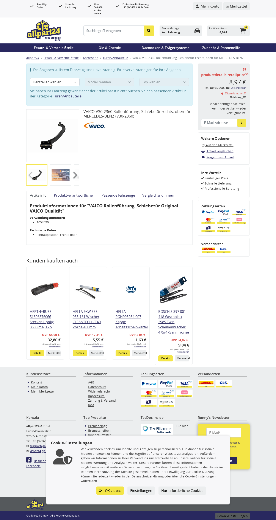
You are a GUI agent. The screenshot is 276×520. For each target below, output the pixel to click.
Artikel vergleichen (217, 151)
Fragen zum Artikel (217, 157)
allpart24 (32, 58)
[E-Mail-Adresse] (241, 123)
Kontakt (36, 382)
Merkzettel (54, 353)
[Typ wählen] (164, 82)
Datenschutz (97, 387)
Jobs (91, 405)
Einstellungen (141, 490)
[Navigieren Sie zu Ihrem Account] (207, 6)
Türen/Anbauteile (115, 58)
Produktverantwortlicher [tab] (74, 195)
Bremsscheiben (99, 430)
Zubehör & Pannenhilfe (221, 47)
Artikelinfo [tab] (38, 195)
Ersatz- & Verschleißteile (54, 47)
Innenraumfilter (99, 435)
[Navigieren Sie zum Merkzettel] (236, 6)
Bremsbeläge (97, 426)
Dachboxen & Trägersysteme (165, 47)
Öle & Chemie (110, 47)
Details (37, 353)
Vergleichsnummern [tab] (159, 195)
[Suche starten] (149, 30)
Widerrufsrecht (99, 391)
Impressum (96, 396)
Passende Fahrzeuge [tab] (118, 195)
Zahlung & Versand (102, 400)
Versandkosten (55, 346)
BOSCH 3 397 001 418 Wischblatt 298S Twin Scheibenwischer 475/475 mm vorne (173, 322)
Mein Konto (39, 387)
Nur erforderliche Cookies (182, 490)
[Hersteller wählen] (55, 82)
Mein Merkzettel (43, 391)
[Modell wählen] (109, 82)
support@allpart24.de (45, 446)
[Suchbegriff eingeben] (113, 30)
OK (110, 490)
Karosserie (90, 58)
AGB (91, 382)
